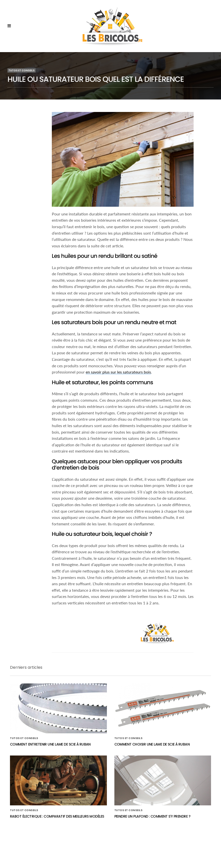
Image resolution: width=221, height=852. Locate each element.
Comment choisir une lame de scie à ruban (152, 744)
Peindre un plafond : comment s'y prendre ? (152, 816)
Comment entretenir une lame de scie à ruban (50, 744)
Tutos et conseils (21, 70)
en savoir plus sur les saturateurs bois (118, 372)
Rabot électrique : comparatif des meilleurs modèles (57, 816)
